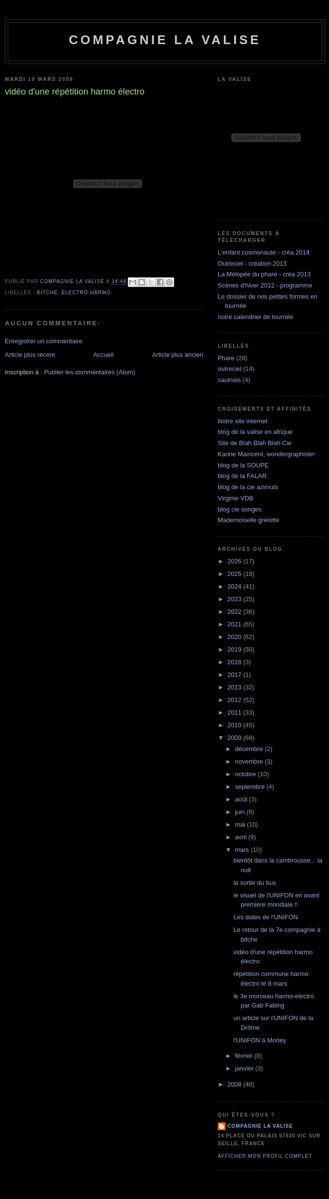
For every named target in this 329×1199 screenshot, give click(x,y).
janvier (245, 1068)
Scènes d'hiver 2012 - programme (265, 285)
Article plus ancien (178, 354)
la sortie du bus (254, 882)
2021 (235, 624)
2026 (235, 561)
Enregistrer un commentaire (43, 341)
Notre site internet (243, 421)
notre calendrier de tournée (255, 316)
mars (243, 849)
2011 (235, 712)
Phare (226, 358)
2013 (235, 687)
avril (241, 837)
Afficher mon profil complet (265, 1156)
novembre (250, 761)
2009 (235, 737)
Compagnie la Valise (165, 39)
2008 (235, 1084)
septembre (251, 786)
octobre (246, 774)
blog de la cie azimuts (248, 487)
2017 (235, 674)
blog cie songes (239, 509)
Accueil (103, 354)
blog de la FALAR (242, 476)
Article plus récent (30, 354)
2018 (235, 662)
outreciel (229, 368)
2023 (235, 599)
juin (241, 811)
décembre (250, 748)
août (242, 799)
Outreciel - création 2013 (252, 263)
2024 (235, 586)
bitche (47, 292)
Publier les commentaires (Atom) (89, 372)
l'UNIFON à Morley (259, 1040)
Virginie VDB (235, 498)
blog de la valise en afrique (255, 431)
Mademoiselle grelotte (248, 520)
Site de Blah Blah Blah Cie (254, 443)
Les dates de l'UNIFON (265, 917)
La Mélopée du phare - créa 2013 (264, 274)
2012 (235, 699)
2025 (235, 573)
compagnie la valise (260, 1126)
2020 (235, 636)
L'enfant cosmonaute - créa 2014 (264, 252)
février (244, 1055)
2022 (235, 611)
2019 (235, 649)
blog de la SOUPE (243, 465)
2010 (235, 725)
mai (241, 824)
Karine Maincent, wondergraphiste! (266, 454)
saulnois (229, 380)
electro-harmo (86, 292)
